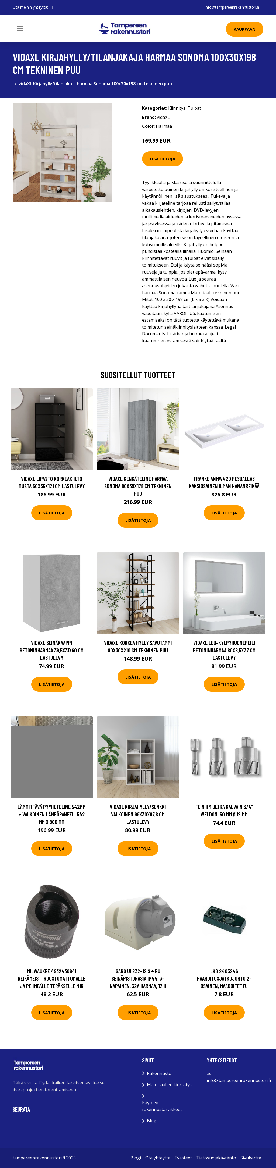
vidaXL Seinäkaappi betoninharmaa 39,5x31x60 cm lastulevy (52, 650)
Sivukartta (250, 1158)
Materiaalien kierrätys (169, 1085)
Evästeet (183, 1158)
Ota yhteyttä (157, 1158)
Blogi (152, 1121)
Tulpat (194, 108)
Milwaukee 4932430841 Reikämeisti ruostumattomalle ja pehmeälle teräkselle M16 (51, 978)
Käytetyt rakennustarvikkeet (162, 1106)
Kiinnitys (176, 108)
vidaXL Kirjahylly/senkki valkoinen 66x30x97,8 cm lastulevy (138, 814)
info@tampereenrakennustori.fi (232, 7)
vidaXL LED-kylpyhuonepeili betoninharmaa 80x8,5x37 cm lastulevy (224, 650)
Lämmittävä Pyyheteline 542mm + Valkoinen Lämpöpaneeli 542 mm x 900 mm (52, 814)
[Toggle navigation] (20, 28)
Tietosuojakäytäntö (216, 1158)
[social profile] (53, 7)
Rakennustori (160, 1073)
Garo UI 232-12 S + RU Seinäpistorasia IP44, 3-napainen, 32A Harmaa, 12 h (138, 978)
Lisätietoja (162, 158)
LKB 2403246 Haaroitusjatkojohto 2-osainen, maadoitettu (224, 978)
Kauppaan (245, 29)
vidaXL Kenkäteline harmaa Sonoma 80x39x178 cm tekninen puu (138, 486)
